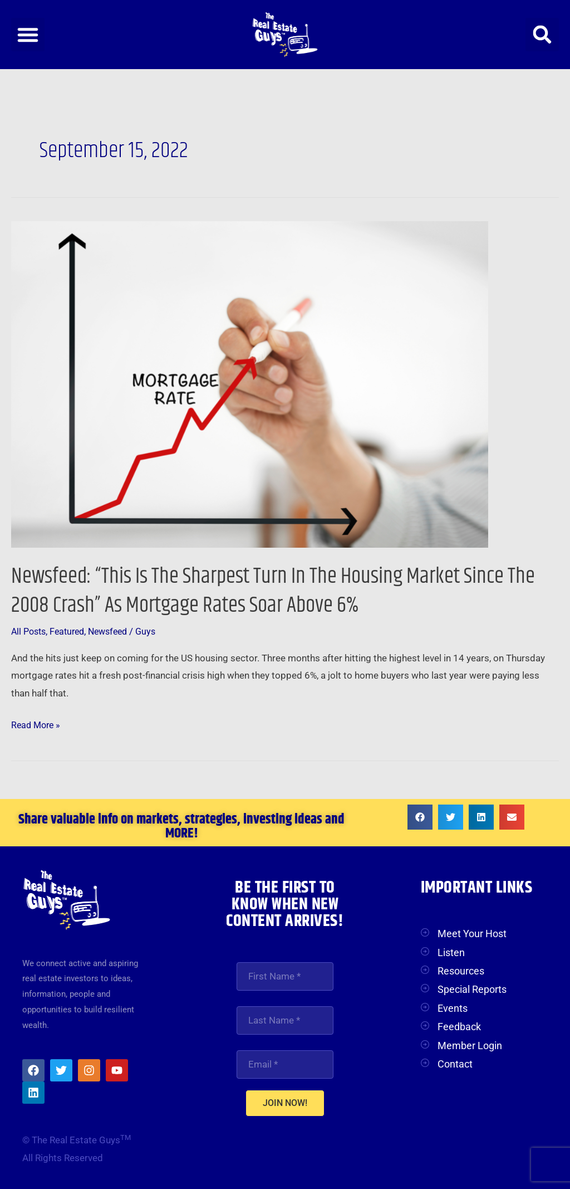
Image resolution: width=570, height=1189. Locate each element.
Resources (461, 971)
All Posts (30, 631)
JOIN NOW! (285, 1104)
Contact (455, 1064)
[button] (28, 34)
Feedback (459, 1026)
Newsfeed (115, 631)
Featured (71, 631)
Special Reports (472, 989)
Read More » (37, 723)
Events (453, 1008)
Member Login (470, 1045)
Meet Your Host (472, 933)
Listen (451, 952)
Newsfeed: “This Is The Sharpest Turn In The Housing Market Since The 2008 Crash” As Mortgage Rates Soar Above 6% (279, 590)
